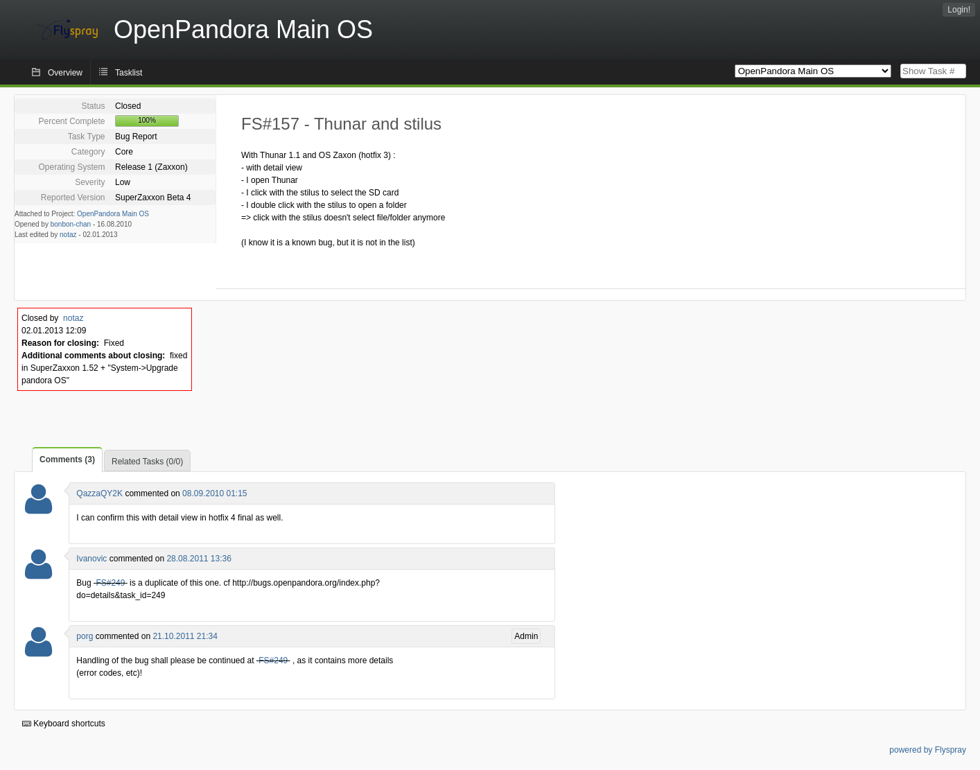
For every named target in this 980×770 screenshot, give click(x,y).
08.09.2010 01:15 (214, 493)
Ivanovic (91, 558)
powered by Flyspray (927, 750)
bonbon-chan (71, 224)
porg (84, 636)
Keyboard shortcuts (63, 723)
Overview (65, 73)
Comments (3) (67, 459)
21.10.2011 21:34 (184, 636)
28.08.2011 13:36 (198, 558)
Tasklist (128, 73)
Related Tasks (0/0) (147, 461)
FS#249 (110, 583)
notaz (68, 234)
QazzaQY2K (99, 493)
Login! (958, 10)
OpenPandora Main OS (113, 214)
